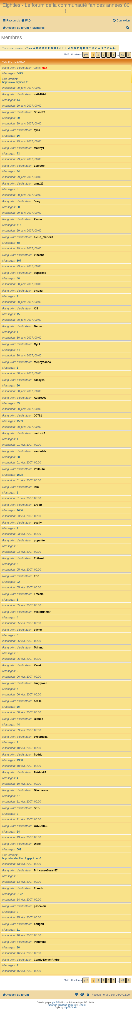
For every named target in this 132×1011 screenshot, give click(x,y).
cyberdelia (40, 736)
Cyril (37, 344)
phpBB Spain (70, 1007)
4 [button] (108, 54)
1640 (20, 510)
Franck (38, 888)
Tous (29, 48)
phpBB (55, 1002)
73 (18, 153)
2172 (20, 894)
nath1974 (40, 94)
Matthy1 (39, 148)
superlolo (40, 272)
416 (19, 225)
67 (18, 796)
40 (18, 278)
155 (19, 314)
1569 (20, 421)
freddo (38, 754)
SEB (37, 808)
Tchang (38, 647)
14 (18, 831)
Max (44, 67)
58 (18, 242)
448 (19, 100)
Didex (37, 843)
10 (18, 947)
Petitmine (40, 941)
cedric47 (39, 433)
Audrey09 (40, 397)
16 (18, 135)
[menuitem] (26, 21)
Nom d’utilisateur (14, 61)
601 (19, 849)
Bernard (39, 326)
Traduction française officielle (61, 1005)
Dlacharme (41, 790)
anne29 (38, 183)
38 (18, 457)
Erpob (38, 504)
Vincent (39, 255)
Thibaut (39, 558)
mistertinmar (42, 611)
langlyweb (40, 683)
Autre (113, 48)
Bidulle (38, 719)
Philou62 (39, 469)
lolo (36, 487)
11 (18, 929)
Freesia (38, 594)
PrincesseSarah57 (45, 870)
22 (18, 581)
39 (18, 117)
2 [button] (98, 54)
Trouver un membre (13, 48)
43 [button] (122, 54)
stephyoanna (42, 362)
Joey (37, 201)
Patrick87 (40, 772)
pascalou (40, 906)
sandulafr (40, 451)
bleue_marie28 (43, 237)
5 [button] (113, 54)
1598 (20, 474)
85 (18, 403)
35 (18, 706)
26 (18, 385)
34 (18, 171)
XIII (36, 308)
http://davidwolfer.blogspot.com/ (21, 858)
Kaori (37, 665)
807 (19, 260)
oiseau (38, 290)
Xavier (38, 219)
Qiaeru (82, 1005)
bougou (39, 924)
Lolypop (39, 165)
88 (18, 207)
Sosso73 (39, 112)
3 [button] (103, 54)
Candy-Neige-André (47, 959)
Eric (36, 576)
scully (38, 522)
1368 (20, 760)
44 (18, 349)
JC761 (38, 415)
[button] (85, 55)
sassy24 (39, 379)
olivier (38, 629)
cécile (38, 701)
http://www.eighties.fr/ (15, 82)
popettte (39, 540)
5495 (20, 73)
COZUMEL (40, 826)
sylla (37, 130)
